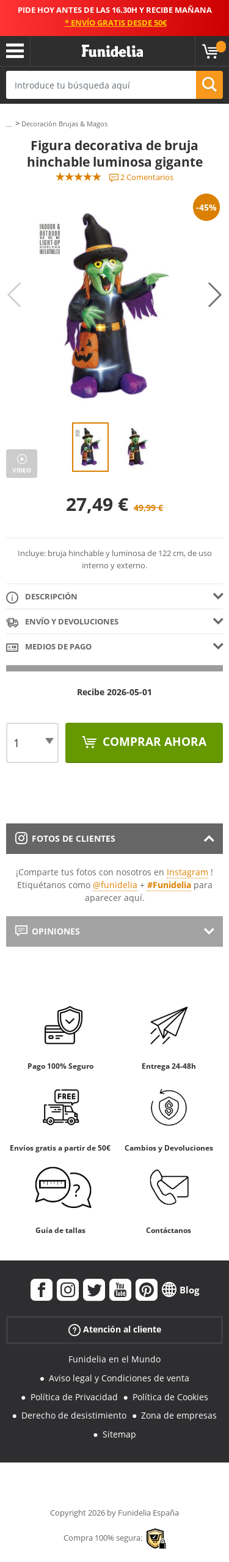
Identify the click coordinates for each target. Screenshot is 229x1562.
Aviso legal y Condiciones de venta (119, 1378)
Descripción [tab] (42, 597)
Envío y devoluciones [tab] (62, 622)
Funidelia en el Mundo (114, 1359)
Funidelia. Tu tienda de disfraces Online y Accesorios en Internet (112, 51)
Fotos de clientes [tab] (65, 838)
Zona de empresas (179, 1415)
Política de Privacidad (74, 1397)
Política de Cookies (170, 1397)
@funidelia (115, 885)
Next (215, 295)
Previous (14, 295)
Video (21, 470)
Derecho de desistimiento (73, 1415)
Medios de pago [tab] (49, 647)
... (9, 124)
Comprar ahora (153, 742)
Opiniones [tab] (47, 931)
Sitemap (119, 1434)
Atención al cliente (114, 1329)
